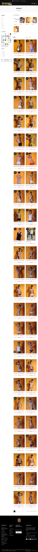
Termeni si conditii (4, 539)
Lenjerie (27, 24)
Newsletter (11, 535)
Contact (2, 544)
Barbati (20, 10)
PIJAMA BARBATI (28, 241)
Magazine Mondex (4, 538)
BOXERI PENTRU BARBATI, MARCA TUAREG (19, 53)
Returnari (11, 532)
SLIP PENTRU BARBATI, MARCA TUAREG (31, 373)
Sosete (21, 24)
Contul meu (11, 528)
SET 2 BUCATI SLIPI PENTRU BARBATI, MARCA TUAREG (19, 260)
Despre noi (3, 532)
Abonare (19, 532)
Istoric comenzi (10, 531)
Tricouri (15, 33)
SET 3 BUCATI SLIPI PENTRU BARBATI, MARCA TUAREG (31, 354)
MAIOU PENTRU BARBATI (30, 222)
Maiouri (33, 24)
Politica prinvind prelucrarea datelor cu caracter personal (4, 535)
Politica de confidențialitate (4, 543)
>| (22, 511)
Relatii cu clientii (4, 540)
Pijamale (15, 24)
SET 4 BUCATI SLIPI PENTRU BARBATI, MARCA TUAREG (19, 373)
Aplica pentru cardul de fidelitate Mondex (4, 528)
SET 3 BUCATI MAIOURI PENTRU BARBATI (19, 354)
